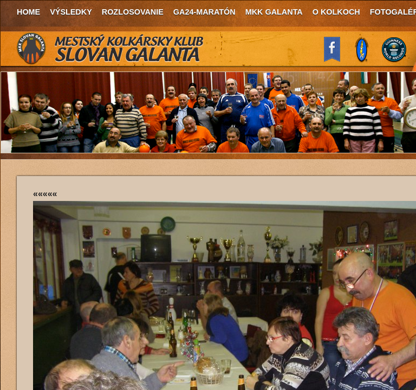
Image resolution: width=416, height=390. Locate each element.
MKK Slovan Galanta (110, 48)
